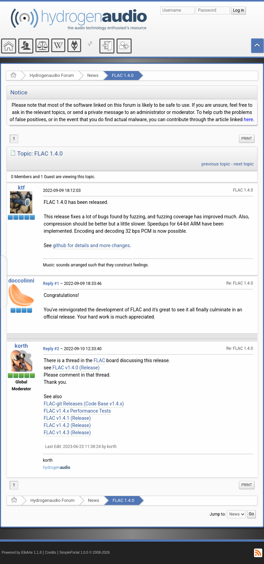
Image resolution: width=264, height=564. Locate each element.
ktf (21, 187)
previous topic (215, 163)
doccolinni (21, 280)
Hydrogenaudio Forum (52, 75)
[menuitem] (246, 139)
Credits (50, 552)
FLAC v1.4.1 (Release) (67, 418)
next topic (244, 163)
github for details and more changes (91, 245)
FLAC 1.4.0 (122, 75)
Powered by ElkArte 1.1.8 (22, 552)
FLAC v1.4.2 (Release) (67, 425)
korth (21, 346)
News (93, 75)
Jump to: (218, 514)
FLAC (99, 360)
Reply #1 (51, 283)
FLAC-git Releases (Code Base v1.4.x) (84, 403)
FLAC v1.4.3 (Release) (67, 432)
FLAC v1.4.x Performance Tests (77, 411)
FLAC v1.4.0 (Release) (76, 367)
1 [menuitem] (14, 138)
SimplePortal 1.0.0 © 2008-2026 (84, 552)
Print (246, 138)
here (248, 119)
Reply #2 (51, 348)
